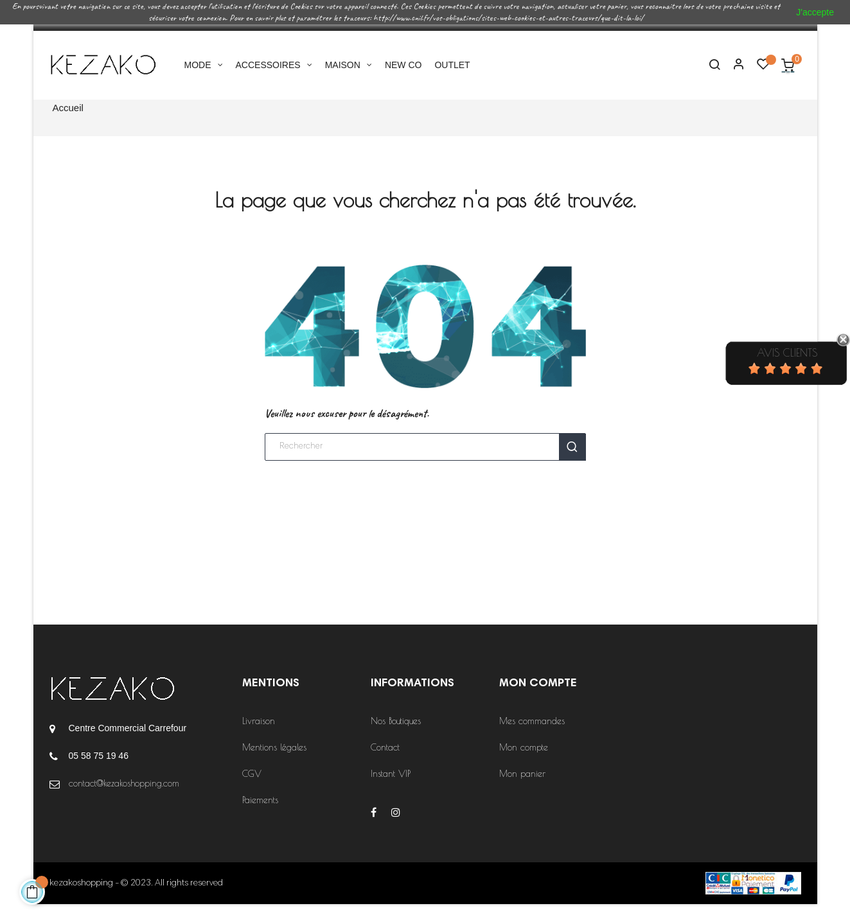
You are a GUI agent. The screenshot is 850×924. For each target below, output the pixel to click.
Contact (385, 767)
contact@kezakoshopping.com (124, 803)
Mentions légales (274, 767)
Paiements (260, 820)
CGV (251, 793)
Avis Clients (787, 353)
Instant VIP (391, 793)
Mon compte (523, 767)
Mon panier (522, 793)
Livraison (258, 741)
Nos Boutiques (396, 741)
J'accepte (815, 12)
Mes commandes (532, 741)
